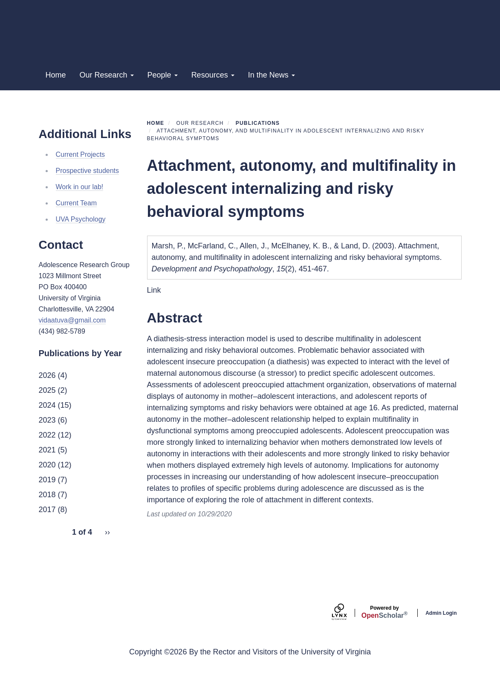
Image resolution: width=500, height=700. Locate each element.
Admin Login (441, 653)
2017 (47, 548)
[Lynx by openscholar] (346, 652)
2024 (47, 444)
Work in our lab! (80, 226)
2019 (47, 519)
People (162, 114)
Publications (258, 163)
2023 (47, 459)
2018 (47, 534)
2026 (47, 414)
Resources (212, 114)
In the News (271, 114)
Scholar (384, 651)
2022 (47, 474)
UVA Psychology (81, 258)
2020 (47, 504)
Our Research (107, 114)
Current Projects (80, 193)
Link (154, 330)
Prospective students (87, 209)
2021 (47, 489)
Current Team (76, 242)
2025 (47, 429)
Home (56, 114)
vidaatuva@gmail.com (72, 359)
